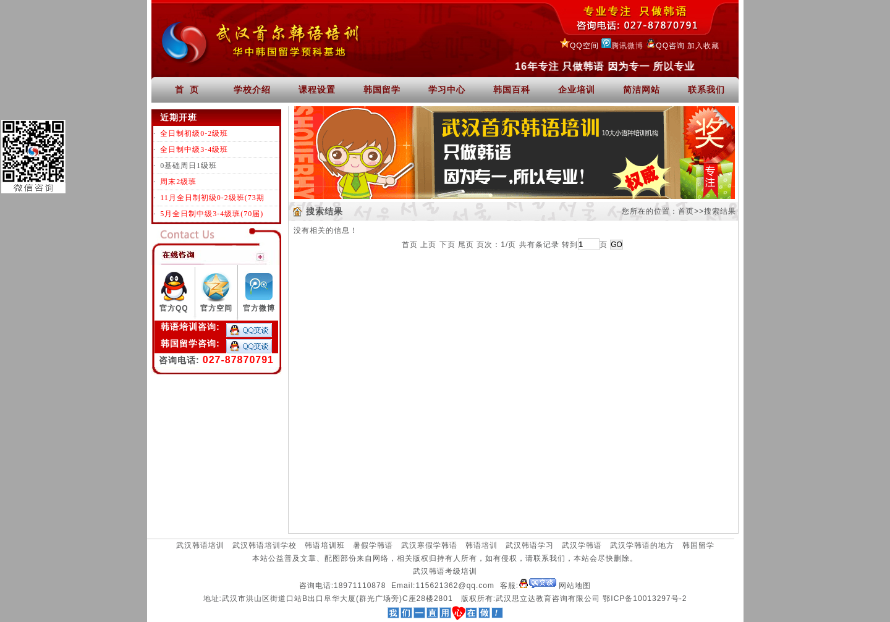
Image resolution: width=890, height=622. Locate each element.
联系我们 (706, 90)
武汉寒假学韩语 (429, 545)
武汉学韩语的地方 (642, 545)
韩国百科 (511, 90)
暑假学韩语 (373, 545)
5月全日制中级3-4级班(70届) (211, 213)
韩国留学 (381, 90)
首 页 (187, 90)
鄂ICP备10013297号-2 (645, 598)
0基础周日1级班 (188, 165)
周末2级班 (178, 181)
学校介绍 (252, 90)
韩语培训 (481, 545)
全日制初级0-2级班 (194, 133)
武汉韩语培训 (200, 545)
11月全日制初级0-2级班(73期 (212, 197)
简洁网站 (641, 90)
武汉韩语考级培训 (445, 571)
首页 (686, 211)
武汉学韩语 (582, 545)
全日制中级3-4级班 (194, 149)
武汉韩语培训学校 (264, 545)
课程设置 (317, 90)
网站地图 (575, 585)
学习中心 (446, 90)
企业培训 (576, 90)
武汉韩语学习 (530, 545)
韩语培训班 (325, 545)
